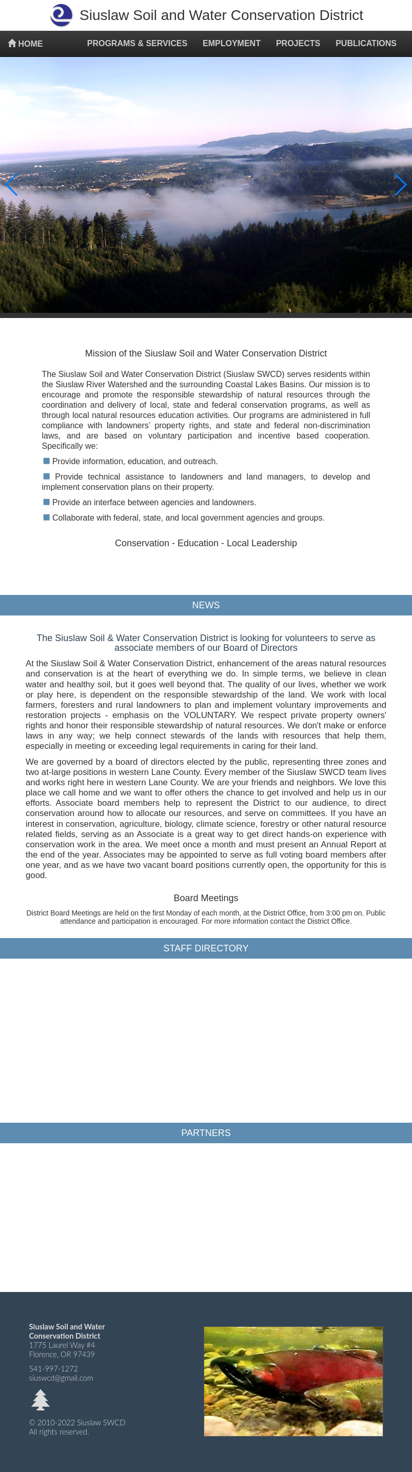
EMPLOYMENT (232, 43)
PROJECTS (298, 43)
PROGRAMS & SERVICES (137, 43)
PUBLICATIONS (366, 43)
